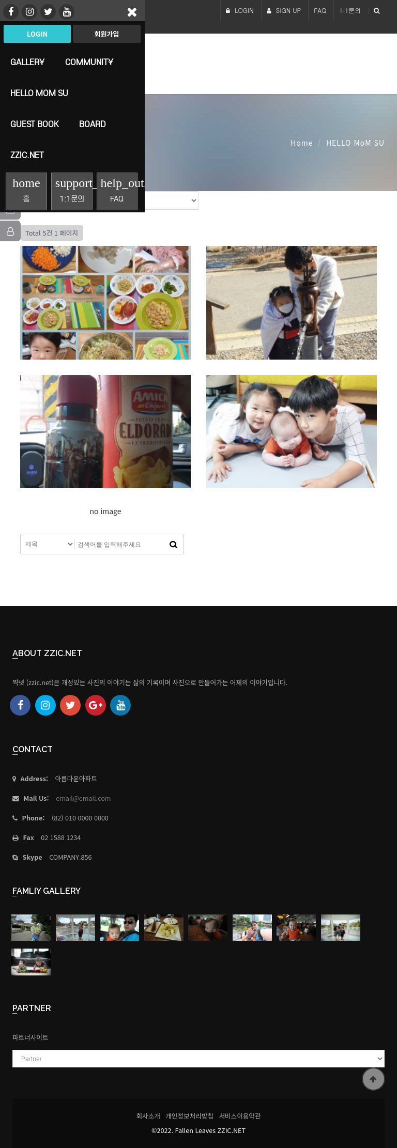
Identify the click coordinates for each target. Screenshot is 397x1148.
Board (92, 124)
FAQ (320, 10)
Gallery (27, 62)
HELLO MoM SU (39, 93)
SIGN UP (284, 10)
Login (37, 34)
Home (302, 142)
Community (89, 62)
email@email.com (83, 798)
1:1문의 (350, 10)
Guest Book (34, 124)
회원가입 (106, 34)
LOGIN (240, 10)
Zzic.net (27, 155)
